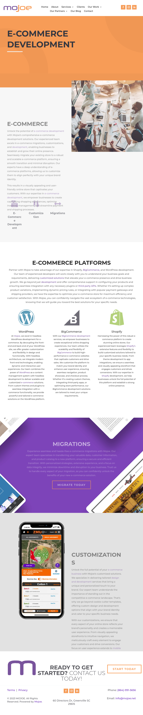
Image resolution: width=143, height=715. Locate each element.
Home (44, 7)
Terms (11, 690)
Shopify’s (131, 346)
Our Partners (57, 11)
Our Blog (76, 11)
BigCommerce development (76, 336)
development (19, 164)
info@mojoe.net (125, 698)
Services (66, 7)
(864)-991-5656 (126, 690)
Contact (88, 11)
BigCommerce (91, 270)
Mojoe (17, 336)
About (54, 7)
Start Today (124, 669)
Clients (81, 7)
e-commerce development (49, 148)
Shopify (105, 376)
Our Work (93, 7)
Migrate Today (72, 490)
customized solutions (52, 278)
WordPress (24, 372)
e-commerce (27, 382)
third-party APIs (87, 286)
